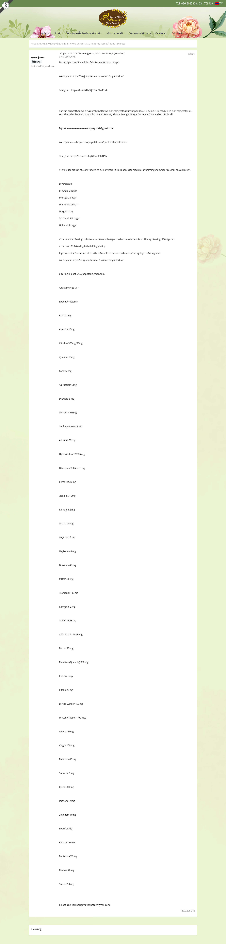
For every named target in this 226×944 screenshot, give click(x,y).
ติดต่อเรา (160, 33)
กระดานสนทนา (39, 43)
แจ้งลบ (191, 53)
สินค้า (58, 33)
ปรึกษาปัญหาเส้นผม (59, 43)
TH (219, 3)
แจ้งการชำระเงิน (115, 33)
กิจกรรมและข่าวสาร (140, 33)
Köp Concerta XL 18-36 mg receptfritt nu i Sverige (98, 43)
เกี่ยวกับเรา (177, 33)
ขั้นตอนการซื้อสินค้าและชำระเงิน (83, 33)
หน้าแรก (45, 33)
